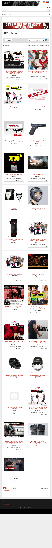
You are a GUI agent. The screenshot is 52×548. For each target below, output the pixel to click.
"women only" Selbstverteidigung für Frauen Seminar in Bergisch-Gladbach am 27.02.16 (38, 107)
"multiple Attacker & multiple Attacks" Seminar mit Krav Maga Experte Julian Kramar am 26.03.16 (14, 72)
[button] (43, 40)
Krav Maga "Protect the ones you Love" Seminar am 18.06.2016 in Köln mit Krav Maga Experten (14, 467)
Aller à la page (44, 519)
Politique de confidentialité (8, 532)
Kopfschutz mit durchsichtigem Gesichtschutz (37, 396)
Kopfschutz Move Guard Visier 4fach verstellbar (14, 431)
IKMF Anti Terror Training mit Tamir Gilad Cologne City (14, 322)
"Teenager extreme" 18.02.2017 (14, 106)
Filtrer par (8, 40)
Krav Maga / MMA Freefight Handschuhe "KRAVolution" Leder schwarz (38, 467)
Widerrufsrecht (6, 531)
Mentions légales (6, 535)
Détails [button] (14, 219)
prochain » (6, 521)
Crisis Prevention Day (38, 179)
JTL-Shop (28, 543)
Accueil (48, 7)
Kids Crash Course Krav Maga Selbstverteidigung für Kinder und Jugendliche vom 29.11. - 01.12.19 (38, 322)
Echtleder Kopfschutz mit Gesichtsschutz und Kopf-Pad (38, 214)
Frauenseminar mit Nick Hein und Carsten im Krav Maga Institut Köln (38, 249)
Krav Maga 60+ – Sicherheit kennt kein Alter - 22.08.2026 (14, 505)
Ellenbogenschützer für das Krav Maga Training (14, 249)
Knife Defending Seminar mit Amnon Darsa (14, 359)
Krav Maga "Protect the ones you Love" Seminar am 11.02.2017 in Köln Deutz (38, 431)
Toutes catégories (6, 14)
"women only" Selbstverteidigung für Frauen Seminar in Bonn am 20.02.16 (14, 144)
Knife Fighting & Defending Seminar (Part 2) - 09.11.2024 (38, 359)
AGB (3, 534)
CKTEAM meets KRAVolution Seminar (14, 179)
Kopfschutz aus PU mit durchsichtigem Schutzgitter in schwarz (14, 396)
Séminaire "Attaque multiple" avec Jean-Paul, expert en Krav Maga (37, 72)
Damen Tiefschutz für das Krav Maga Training (14, 214)
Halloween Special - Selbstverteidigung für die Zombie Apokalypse (38, 286)
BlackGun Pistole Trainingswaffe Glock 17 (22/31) (38, 144)
